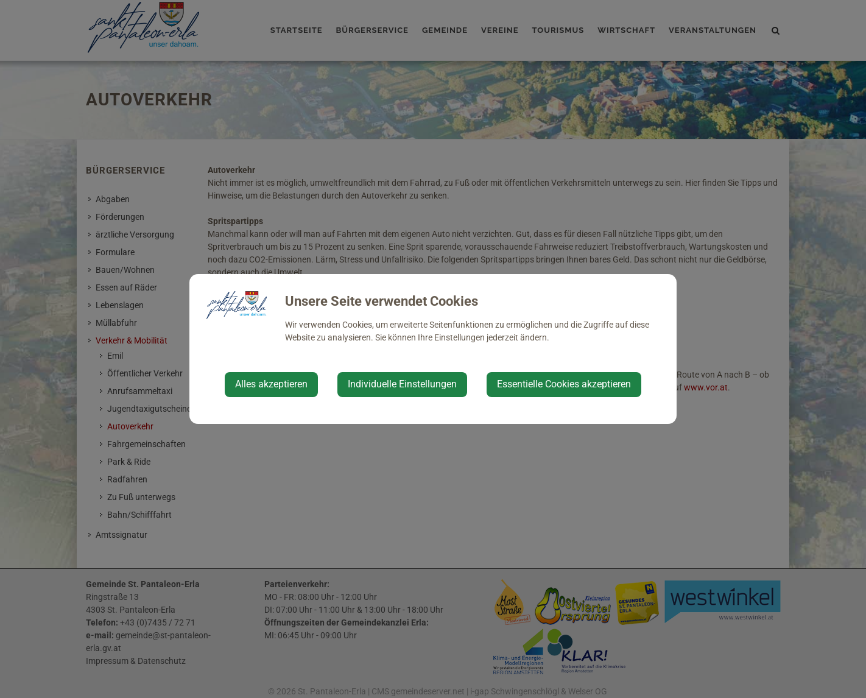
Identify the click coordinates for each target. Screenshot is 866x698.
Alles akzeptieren (271, 384)
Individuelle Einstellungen (402, 384)
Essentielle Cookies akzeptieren (564, 384)
